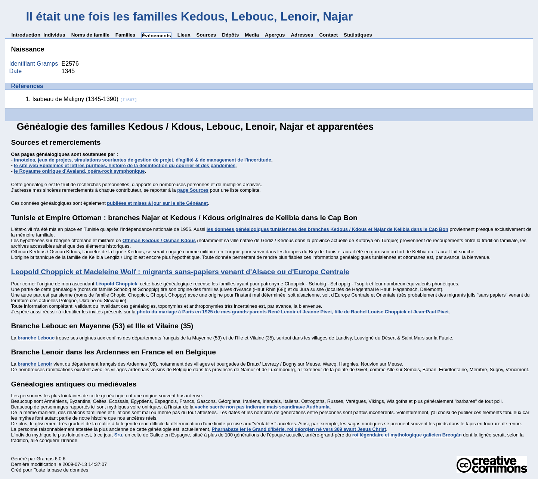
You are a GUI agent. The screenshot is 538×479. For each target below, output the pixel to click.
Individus (54, 35)
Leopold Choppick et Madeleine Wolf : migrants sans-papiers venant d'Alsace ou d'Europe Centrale (180, 272)
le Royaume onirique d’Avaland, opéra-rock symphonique (79, 171)
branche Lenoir (35, 364)
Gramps (45, 458)
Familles (125, 35)
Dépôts (230, 35)
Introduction (25, 35)
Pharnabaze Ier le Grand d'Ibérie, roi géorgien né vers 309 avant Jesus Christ (299, 429)
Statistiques (358, 35)
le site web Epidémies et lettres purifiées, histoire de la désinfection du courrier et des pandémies (124, 165)
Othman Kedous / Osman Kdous (159, 240)
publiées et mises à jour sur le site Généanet (157, 203)
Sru (118, 435)
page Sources (192, 190)
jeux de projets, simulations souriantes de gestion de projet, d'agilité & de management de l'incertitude (154, 160)
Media (252, 35)
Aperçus (275, 35)
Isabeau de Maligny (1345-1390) (84, 99)
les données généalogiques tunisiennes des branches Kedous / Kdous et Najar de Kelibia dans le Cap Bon (327, 229)
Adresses (302, 35)
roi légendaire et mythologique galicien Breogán (407, 435)
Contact (328, 35)
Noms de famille (90, 35)
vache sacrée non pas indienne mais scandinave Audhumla (262, 407)
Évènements (156, 35)
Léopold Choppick (116, 284)
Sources (206, 35)
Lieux (184, 35)
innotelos (24, 160)
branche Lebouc (36, 338)
